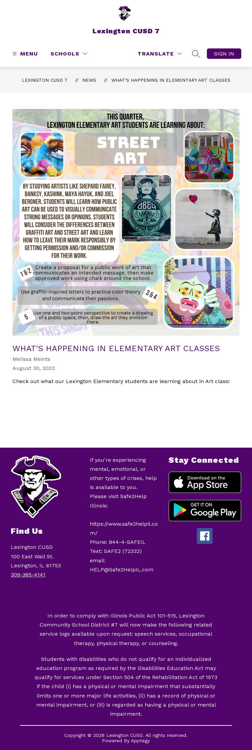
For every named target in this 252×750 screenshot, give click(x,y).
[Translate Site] (159, 53)
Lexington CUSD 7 (44, 80)
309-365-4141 (28, 574)
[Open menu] (24, 53)
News (89, 80)
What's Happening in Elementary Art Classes (170, 80)
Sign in (224, 53)
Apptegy (140, 740)
